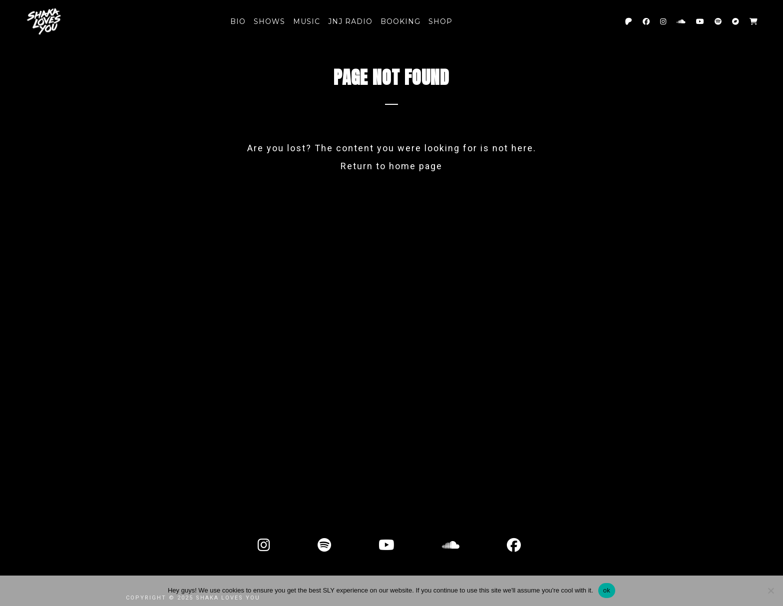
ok (606, 590)
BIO (238, 21)
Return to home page (391, 166)
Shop (440, 21)
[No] (771, 591)
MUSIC (306, 21)
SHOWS (269, 21)
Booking (400, 21)
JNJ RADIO (350, 21)
